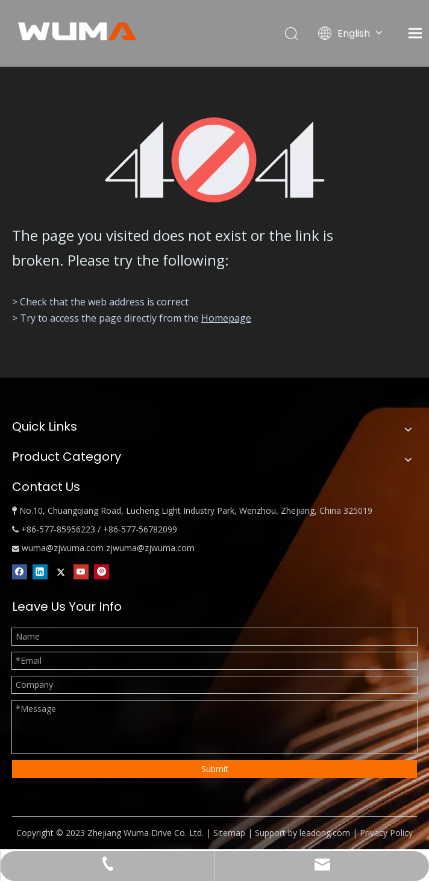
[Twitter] (60, 571)
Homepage (226, 318)
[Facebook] (19, 571)
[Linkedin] (40, 571)
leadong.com (324, 832)
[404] (215, 159)
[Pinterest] (101, 571)
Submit (214, 769)
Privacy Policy (386, 832)
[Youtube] (81, 571)
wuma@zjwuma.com (63, 548)
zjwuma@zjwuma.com (150, 548)
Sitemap (229, 832)
